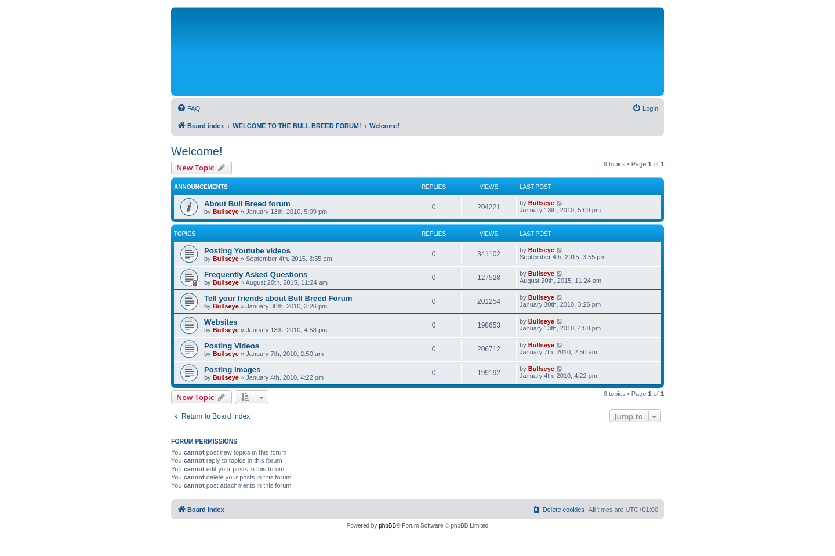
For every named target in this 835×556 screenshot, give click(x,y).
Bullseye (226, 211)
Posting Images (232, 369)
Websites (221, 322)
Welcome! (197, 151)
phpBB (387, 525)
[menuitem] (188, 108)
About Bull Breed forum (247, 203)
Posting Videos (231, 345)
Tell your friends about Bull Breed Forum (278, 298)
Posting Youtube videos (247, 250)
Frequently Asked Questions (255, 274)
